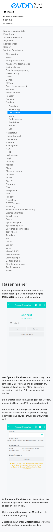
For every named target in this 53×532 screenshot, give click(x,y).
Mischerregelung (14, 171)
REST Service (13, 203)
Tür (7, 238)
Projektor (10, 196)
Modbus (10, 174)
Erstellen (13, 106)
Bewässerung (13, 73)
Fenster (10, 96)
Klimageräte (12, 145)
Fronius (10, 99)
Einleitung (8, 34)
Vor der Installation (12, 37)
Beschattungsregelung (17, 70)
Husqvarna (11, 139)
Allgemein (8, 40)
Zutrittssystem (13, 267)
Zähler (9, 270)
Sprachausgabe (13, 222)
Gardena (10, 102)
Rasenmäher (15, 112)
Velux (8, 248)
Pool (8, 193)
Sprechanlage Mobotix (17, 228)
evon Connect (13, 92)
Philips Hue (11, 190)
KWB (8, 152)
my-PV (9, 180)
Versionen (8, 23)
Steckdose (14, 122)
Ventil (11, 116)
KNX (8, 148)
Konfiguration (10, 43)
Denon (9, 79)
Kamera (10, 142)
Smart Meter (12, 216)
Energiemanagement (16, 86)
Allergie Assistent (15, 60)
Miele (8, 168)
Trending (10, 235)
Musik (9, 177)
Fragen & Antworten (13, 16)
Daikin (9, 76)
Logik (11, 128)
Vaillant (9, 245)
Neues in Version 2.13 (14, 31)
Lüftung (10, 161)
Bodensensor (15, 119)
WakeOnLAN (12, 251)
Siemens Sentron (14, 212)
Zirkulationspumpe (15, 264)
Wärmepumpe (13, 257)
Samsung (10, 206)
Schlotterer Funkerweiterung (20, 209)
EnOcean (10, 89)
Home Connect (13, 136)
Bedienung (14, 109)
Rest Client (11, 200)
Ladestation (12, 155)
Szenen (7, 47)
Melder (9, 164)
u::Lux (9, 241)
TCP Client (11, 232)
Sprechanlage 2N (14, 225)
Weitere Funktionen (13, 50)
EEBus (9, 83)
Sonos (9, 219)
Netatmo (10, 184)
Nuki (8, 187)
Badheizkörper (13, 67)
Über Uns (7, 20)
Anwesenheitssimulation (18, 63)
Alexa (8, 57)
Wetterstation (13, 254)
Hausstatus (11, 132)
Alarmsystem (12, 54)
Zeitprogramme (14, 260)
